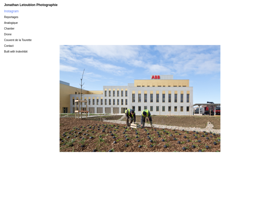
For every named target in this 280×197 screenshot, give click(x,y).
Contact (8, 45)
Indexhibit (22, 51)
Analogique (11, 22)
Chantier (9, 28)
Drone (7, 34)
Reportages (11, 17)
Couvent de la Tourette (17, 40)
